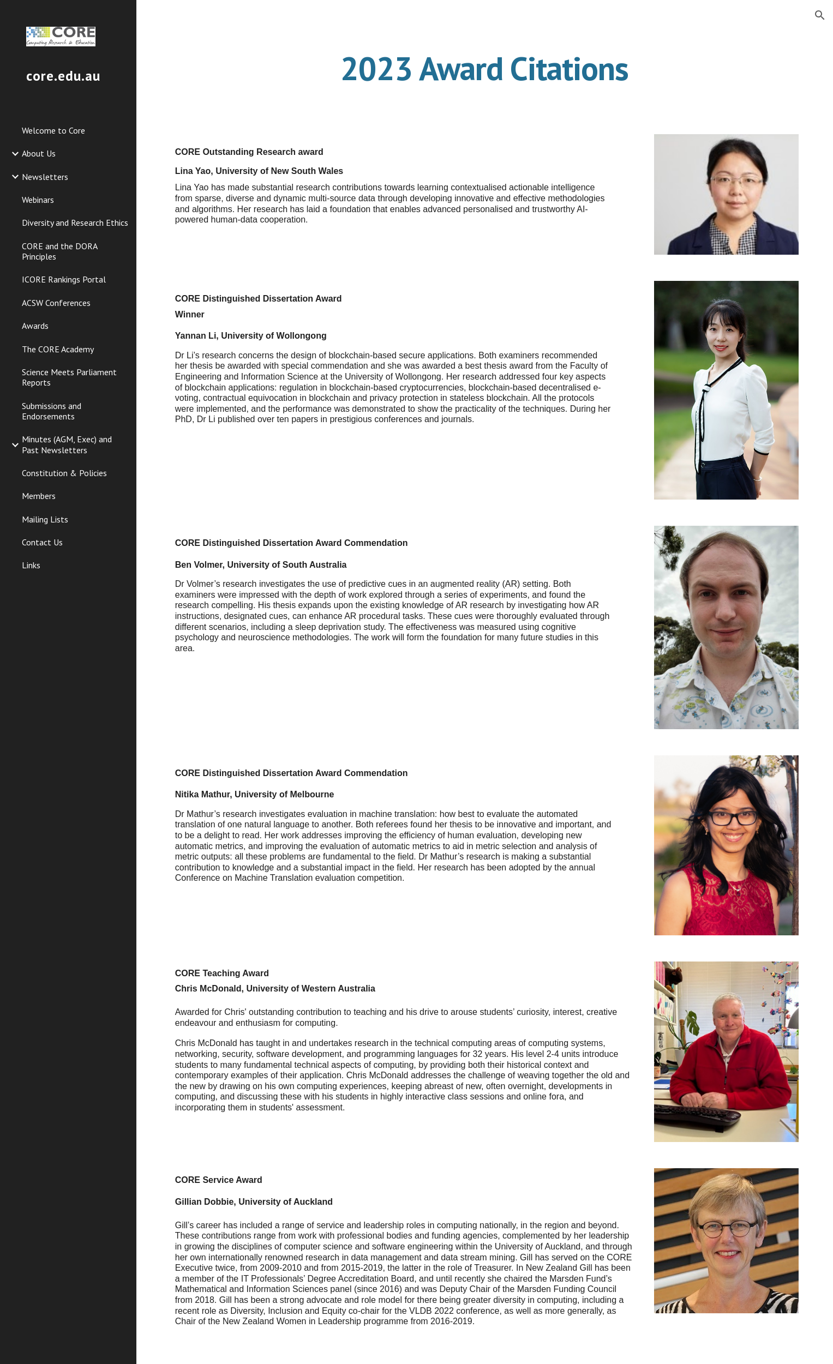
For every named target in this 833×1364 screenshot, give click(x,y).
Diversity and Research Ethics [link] (75, 222)
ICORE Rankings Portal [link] (64, 279)
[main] (485, 68)
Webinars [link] (38, 199)
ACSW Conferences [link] (56, 302)
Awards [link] (35, 325)
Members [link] (39, 495)
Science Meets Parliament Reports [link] (69, 377)
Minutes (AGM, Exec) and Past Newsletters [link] (67, 444)
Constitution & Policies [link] (64, 472)
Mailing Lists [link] (45, 519)
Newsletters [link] (45, 176)
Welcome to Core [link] (53, 130)
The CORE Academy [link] (58, 349)
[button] (820, 15)
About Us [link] (39, 153)
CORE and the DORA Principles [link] (59, 251)
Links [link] (31, 565)
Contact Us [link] (42, 542)
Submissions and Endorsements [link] (51, 411)
